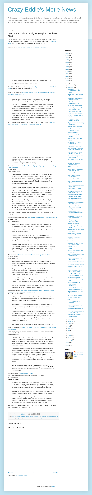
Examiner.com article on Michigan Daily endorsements (74, 284)
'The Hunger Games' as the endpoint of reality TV (75, 152)
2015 (67, 78)
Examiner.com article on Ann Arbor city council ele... (75, 270)
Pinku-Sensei (79, 352)
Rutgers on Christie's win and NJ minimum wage (75, 244)
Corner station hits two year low (76, 262)
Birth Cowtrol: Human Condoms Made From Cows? (32, 47)
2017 (67, 73)
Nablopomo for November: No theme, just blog (75, 315)
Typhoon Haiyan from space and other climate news (75, 199)
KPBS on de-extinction (73, 167)
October (70, 319)
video (47, 418)
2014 (67, 80)
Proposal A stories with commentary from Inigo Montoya (74, 207)
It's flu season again (73, 132)
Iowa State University (39, 416)
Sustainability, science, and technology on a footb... (75, 108)
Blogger (53, 486)
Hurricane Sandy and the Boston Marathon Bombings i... (75, 212)
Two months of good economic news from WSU (75, 203)
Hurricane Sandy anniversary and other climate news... (75, 288)
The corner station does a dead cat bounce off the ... (76, 311)
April (69, 333)
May (69, 330)
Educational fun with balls (74, 179)
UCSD (24, 418)
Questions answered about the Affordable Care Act (75, 129)
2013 (67, 83)
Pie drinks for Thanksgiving (75, 105)
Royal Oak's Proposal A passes (76, 264)
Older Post (55, 473)
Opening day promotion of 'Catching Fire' (74, 143)
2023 (67, 60)
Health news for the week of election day (75, 258)
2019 (67, 69)
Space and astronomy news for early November (76, 255)
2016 (67, 76)
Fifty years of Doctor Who (74, 146)
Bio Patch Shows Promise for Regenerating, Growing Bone (33, 255)
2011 (67, 345)
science (10, 418)
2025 (67, 55)
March (69, 335)
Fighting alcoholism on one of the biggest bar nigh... (75, 119)
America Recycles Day (73, 223)
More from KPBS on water (74, 173)
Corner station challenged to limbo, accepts (75, 176)
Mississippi (49, 416)
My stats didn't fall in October (75, 308)
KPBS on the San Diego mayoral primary (74, 164)
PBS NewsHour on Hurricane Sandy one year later (75, 292)
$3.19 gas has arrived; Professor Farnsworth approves (74, 301)
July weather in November (74, 188)
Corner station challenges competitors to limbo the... (75, 234)
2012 (67, 342)
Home (33, 473)
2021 (67, 64)
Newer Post (11, 473)
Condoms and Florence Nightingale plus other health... (74, 91)
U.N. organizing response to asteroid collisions (75, 220)
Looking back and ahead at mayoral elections (75, 191)
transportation (19, 418)
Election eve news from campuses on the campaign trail (75, 279)
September (71, 321)
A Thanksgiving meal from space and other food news (75, 112)
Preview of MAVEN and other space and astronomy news (75, 149)
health (31, 416)
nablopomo (55, 416)
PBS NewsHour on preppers (75, 295)
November (71, 87)
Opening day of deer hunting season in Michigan (75, 217)
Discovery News (21, 416)
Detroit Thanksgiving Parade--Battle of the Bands (75, 95)
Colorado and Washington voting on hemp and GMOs (75, 274)
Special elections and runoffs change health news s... (75, 170)
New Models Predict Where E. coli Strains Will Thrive (43, 217)
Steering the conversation (26, 373)
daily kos (14, 416)
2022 (67, 62)
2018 (67, 71)
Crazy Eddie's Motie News (42, 9)
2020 (67, 67)
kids (45, 416)
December (71, 85)
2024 (67, 57)
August (70, 323)
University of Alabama (32, 418)
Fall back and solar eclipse (74, 297)
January (70, 340)
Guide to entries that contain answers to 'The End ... (75, 195)
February (70, 337)
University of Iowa (41, 418)
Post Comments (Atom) (21, 475)
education (27, 416)
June (69, 328)
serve (14, 418)
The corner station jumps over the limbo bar (75, 156)
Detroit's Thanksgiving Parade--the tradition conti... (76, 99)
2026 (67, 53)
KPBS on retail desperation (75, 126)
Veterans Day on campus (74, 241)
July (69, 326)
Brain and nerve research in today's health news (75, 102)
